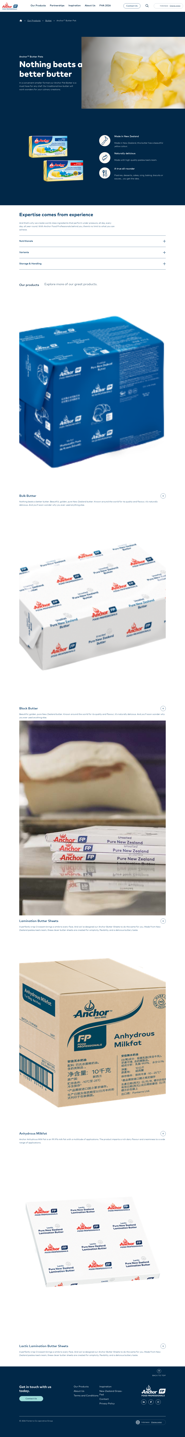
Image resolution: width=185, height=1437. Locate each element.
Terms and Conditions (86, 1395)
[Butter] (48, 20)
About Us (79, 1391)
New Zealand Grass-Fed (110, 1393)
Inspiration (105, 1386)
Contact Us (132, 6)
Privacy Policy (107, 1403)
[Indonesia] (20, 20)
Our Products (81, 1386)
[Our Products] (34, 20)
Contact (104, 1399)
